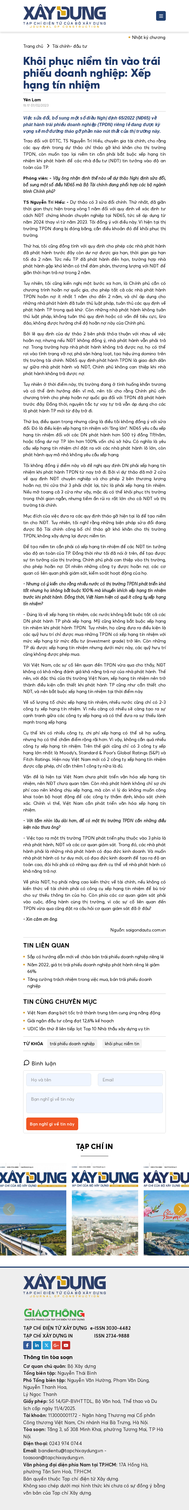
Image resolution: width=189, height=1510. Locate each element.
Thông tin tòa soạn (48, 1357)
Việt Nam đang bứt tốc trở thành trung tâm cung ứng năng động (93, 1012)
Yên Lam (32, 99)
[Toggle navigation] (161, 16)
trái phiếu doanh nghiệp (72, 1043)
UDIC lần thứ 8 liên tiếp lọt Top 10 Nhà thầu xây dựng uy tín (88, 1028)
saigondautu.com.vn (146, 930)
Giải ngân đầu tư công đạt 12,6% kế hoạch (70, 1020)
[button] (180, 1209)
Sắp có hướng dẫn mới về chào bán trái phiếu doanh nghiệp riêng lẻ (95, 956)
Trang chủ (33, 46)
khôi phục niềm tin (122, 1043)
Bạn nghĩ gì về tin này (52, 1124)
